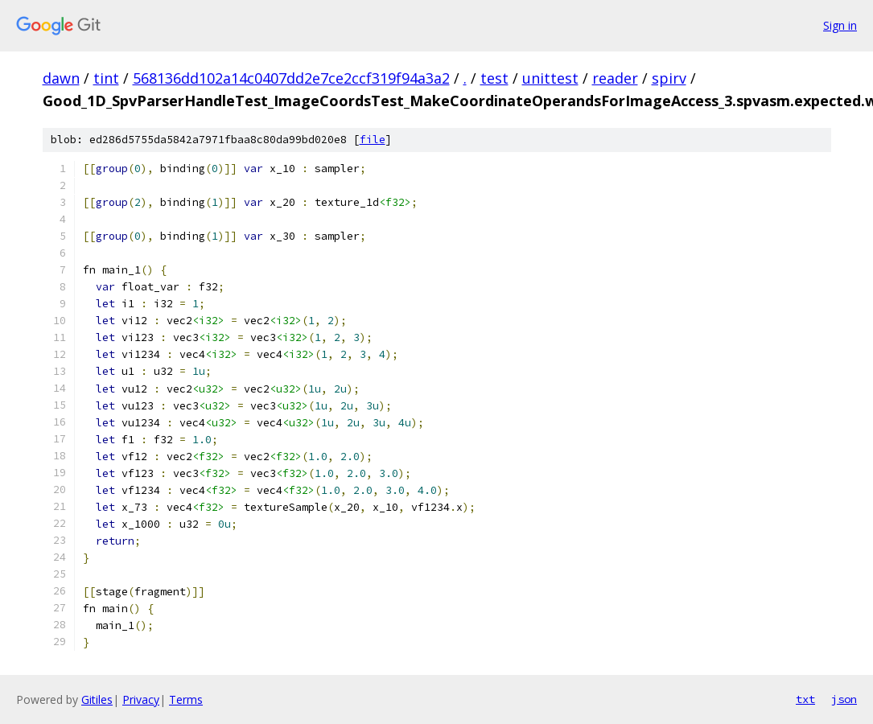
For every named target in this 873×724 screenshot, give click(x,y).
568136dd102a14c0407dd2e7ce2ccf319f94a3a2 (291, 78)
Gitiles (97, 699)
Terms (186, 699)
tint (106, 78)
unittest (550, 78)
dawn (61, 78)
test (494, 78)
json (844, 699)
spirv (669, 78)
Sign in (840, 25)
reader (615, 78)
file (372, 139)
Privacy (140, 699)
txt (805, 699)
